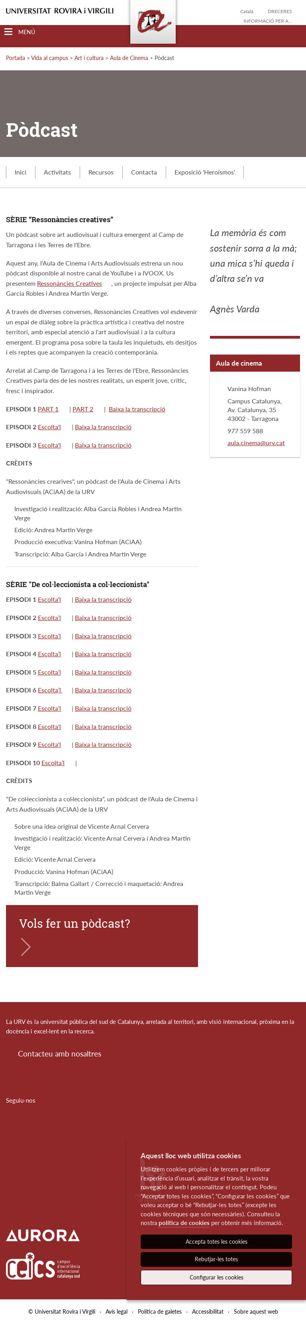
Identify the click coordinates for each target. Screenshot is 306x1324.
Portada (15, 57)
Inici (20, 172)
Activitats (57, 172)
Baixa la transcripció (137, 409)
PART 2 (83, 409)
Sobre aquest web (256, 1311)
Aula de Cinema (129, 57)
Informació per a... (267, 21)
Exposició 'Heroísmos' (205, 172)
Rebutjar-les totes (216, 1259)
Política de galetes (160, 1311)
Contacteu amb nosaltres (59, 1053)
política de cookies (184, 1222)
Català (246, 11)
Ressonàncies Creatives (69, 283)
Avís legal (117, 1311)
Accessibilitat (208, 1311)
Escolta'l (49, 426)
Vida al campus (49, 57)
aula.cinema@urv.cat (256, 442)
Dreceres (280, 11)
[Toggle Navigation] (19, 32)
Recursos (101, 172)
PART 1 (48, 409)
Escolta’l (49, 617)
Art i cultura (89, 57)
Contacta (144, 172)
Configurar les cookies (216, 1277)
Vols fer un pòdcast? (74, 923)
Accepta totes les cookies (216, 1241)
